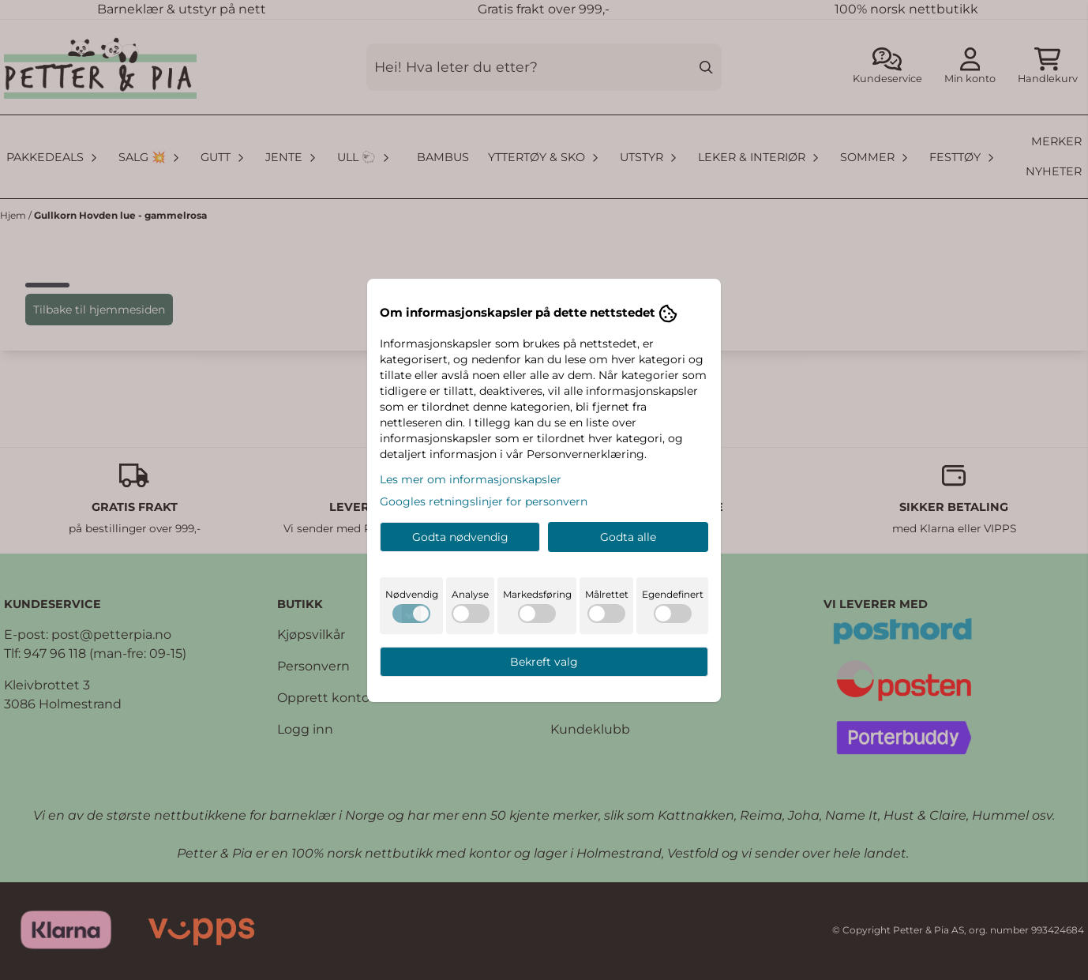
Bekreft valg (544, 662)
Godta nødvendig (460, 537)
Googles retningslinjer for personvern (483, 501)
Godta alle (628, 537)
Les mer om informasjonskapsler (470, 479)
